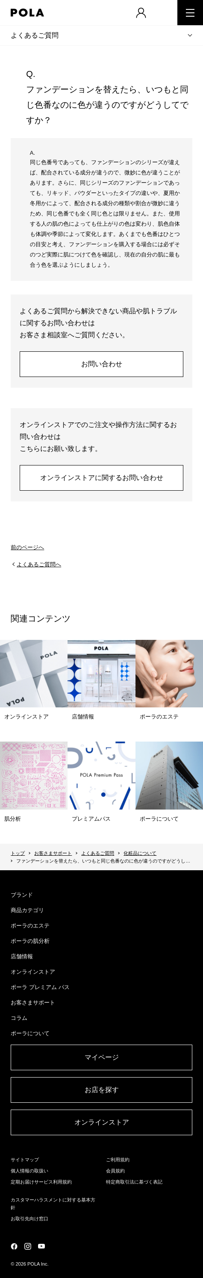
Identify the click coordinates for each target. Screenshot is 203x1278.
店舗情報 (22, 956)
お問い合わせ (101, 364)
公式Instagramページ (27, 1246)
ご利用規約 (117, 1159)
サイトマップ (25, 1159)
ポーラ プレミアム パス (40, 987)
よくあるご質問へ (39, 564)
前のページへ (27, 547)
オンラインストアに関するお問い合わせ (101, 477)
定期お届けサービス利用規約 (41, 1181)
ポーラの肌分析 (30, 941)
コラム (19, 1018)
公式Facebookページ (14, 1246)
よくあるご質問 (35, 35)
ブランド (22, 895)
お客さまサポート (53, 853)
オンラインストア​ (101, 1122)
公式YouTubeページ (41, 1246)
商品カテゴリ (27, 910)
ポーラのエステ (30, 925)
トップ (18, 853)
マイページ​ (102, 1057)
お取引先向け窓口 (29, 1218)
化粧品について (140, 853)
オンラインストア (33, 972)
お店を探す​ (102, 1089)
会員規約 (115, 1170)
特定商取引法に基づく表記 (134, 1181)
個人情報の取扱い (29, 1170)
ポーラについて (30, 1033)
